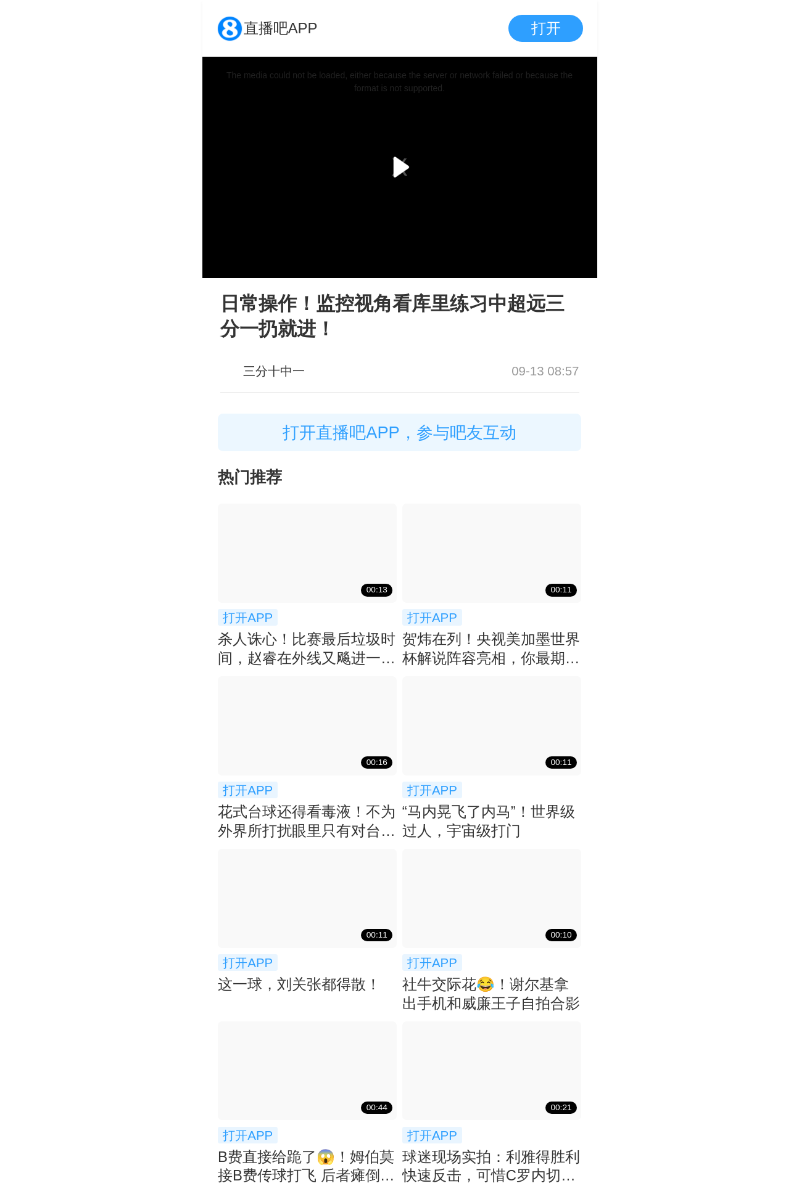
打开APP (248, 617)
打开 (546, 28)
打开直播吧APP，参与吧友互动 (399, 432)
